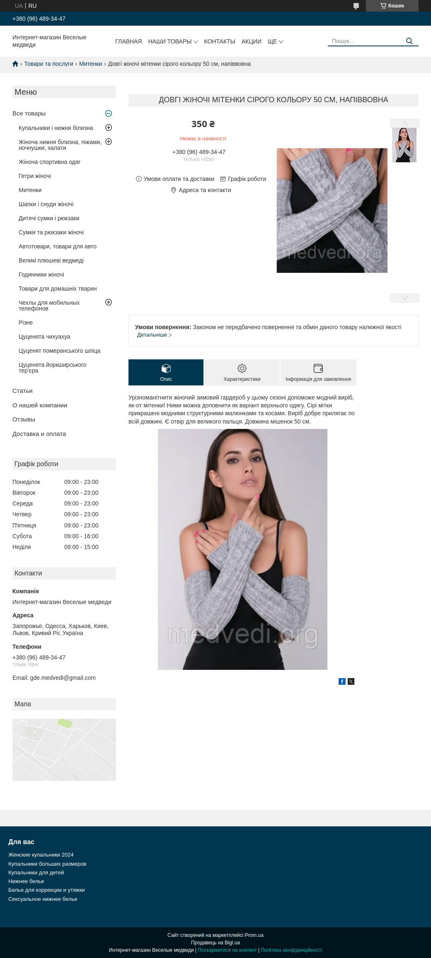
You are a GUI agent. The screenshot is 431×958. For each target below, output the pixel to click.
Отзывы (23, 419)
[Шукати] (409, 41)
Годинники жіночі (41, 274)
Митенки (90, 64)
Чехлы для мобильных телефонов (49, 305)
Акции (252, 41)
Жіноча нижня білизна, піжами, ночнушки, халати (60, 145)
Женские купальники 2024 (40, 855)
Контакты (219, 41)
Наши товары (169, 41)
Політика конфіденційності (291, 950)
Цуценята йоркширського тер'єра (53, 367)
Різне (26, 322)
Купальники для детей (36, 872)
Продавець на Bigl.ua (215, 943)
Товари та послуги (48, 64)
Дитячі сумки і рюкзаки (49, 218)
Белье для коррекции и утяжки (46, 890)
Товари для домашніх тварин (58, 288)
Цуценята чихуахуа (44, 336)
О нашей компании (39, 405)
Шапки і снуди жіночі (46, 204)
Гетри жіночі (35, 176)
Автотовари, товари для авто (58, 246)
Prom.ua (254, 935)
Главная (128, 41)
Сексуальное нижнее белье (42, 899)
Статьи (22, 390)
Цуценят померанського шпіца (59, 350)
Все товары (29, 113)
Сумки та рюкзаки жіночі (51, 232)
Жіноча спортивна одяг (49, 162)
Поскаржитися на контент (227, 950)
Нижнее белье (26, 881)
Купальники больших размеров (47, 864)
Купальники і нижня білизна (56, 128)
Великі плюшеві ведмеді (51, 260)
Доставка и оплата (39, 433)
